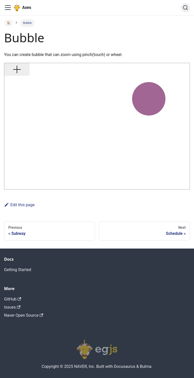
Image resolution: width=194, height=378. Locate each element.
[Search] (185, 7)
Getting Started (17, 269)
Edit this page (19, 204)
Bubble (27, 23)
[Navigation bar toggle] (8, 7)
